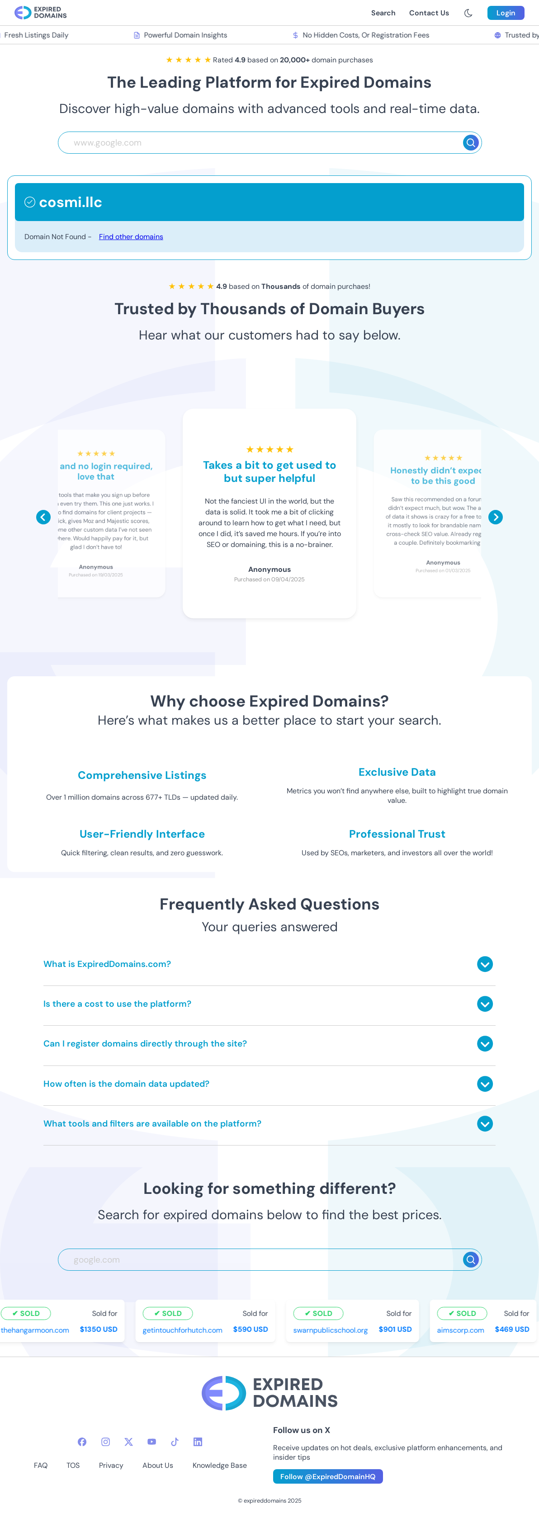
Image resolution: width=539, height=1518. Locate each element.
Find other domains (131, 236)
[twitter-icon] (128, 1442)
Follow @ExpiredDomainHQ (328, 1476)
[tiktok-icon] (174, 1442)
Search (383, 13)
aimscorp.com (462, 1330)
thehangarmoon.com (37, 1330)
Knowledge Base (220, 1465)
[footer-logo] (269, 1394)
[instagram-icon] (105, 1442)
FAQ (40, 1465)
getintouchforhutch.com (184, 1330)
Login (505, 13)
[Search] (471, 143)
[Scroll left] (43, 517)
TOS (73, 1465)
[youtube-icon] (151, 1442)
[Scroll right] (495, 517)
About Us (157, 1465)
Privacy (111, 1465)
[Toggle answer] (485, 964)
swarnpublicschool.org (332, 1330)
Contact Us (429, 13)
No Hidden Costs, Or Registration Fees (362, 35)
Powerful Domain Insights (182, 35)
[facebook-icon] (82, 1442)
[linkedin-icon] (198, 1442)
